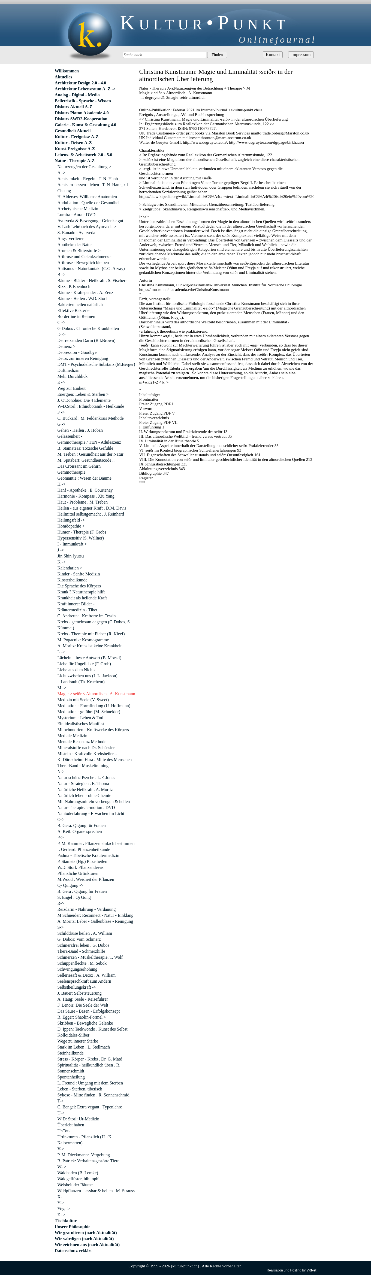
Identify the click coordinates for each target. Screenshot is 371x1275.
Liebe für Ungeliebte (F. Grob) (84, 663)
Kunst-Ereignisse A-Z (75, 148)
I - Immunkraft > (72, 544)
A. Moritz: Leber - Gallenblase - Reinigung (95, 921)
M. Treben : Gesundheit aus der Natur (90, 454)
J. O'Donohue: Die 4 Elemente (84, 400)
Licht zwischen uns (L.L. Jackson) (87, 675)
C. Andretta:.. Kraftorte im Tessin (87, 616)
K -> (62, 562)
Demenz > (67, 346)
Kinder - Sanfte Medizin (79, 574)
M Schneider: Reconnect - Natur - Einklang (96, 915)
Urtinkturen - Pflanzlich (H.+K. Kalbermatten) (85, 1140)
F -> (61, 412)
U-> (61, 1113)
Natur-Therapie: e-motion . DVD (86, 807)
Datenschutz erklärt (73, 1250)
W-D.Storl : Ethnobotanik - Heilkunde (91, 406)
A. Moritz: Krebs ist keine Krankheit (90, 645)
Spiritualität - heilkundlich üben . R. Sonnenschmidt (89, 1068)
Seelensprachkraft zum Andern (84, 981)
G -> (62, 424)
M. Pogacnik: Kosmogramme (83, 640)
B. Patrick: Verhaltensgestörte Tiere (88, 1160)
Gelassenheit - (70, 436)
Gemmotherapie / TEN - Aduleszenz (89, 442)
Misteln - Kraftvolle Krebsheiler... (87, 753)
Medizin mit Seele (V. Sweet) (83, 699)
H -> (62, 484)
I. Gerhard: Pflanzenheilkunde (84, 849)
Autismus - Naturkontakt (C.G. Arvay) (91, 268)
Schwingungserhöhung (78, 969)
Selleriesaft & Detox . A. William (87, 975)
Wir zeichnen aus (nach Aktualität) (87, 1244)
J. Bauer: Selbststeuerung (80, 993)
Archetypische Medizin (78, 208)
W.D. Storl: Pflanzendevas (81, 867)
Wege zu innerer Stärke (78, 1041)
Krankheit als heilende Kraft (82, 598)
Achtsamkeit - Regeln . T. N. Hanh (88, 178)
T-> (61, 1101)
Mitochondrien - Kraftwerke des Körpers (93, 729)
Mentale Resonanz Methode (82, 741)
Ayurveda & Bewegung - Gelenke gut (90, 220)
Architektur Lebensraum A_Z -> (85, 89)
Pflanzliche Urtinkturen (78, 873)
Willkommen (67, 71)
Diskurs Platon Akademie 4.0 (82, 113)
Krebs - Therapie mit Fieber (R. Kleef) (91, 634)
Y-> (61, 1202)
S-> (61, 927)
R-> (61, 903)
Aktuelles (63, 77)
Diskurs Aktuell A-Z (73, 107)
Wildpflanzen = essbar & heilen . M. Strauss (96, 1190)
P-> (61, 837)
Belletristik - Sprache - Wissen (83, 101)
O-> (61, 819)
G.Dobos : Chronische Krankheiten (88, 328)
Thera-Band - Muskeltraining (83, 765)
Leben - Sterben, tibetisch (80, 1089)
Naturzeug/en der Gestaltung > (84, 166)
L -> (61, 651)
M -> (62, 687)
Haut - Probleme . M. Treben (83, 502)
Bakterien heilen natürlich (80, 304)
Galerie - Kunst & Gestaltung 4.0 (85, 124)
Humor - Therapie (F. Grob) (82, 532)
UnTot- (64, 1131)
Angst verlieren (71, 238)
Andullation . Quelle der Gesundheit (89, 202)
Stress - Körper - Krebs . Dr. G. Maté (90, 1059)
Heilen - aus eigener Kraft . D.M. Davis (92, 508)
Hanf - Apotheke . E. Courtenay (85, 490)
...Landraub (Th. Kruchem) (81, 681)
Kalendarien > (70, 568)
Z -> (61, 1214)
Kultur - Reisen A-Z (73, 142)
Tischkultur (66, 1220)
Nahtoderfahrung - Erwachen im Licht (91, 813)
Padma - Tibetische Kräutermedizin (88, 855)
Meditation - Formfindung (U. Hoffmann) (94, 705)
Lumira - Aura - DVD (77, 214)
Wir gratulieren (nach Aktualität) (86, 1232)
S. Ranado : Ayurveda (76, 232)
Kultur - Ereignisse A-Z (77, 136)
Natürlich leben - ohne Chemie (84, 795)
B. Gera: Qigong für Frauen (82, 825)
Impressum (300, 54)
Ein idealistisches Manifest (81, 723)
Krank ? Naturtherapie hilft (81, 592)
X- (60, 1196)
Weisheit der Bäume (75, 1184)
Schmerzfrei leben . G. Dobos (83, 945)
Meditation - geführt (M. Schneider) (89, 711)
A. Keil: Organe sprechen (80, 831)
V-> (61, 1149)
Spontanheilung (71, 1077)
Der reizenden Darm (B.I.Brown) (87, 340)
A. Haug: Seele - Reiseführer (83, 999)
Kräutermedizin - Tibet (78, 610)
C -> (61, 322)
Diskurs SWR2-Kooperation (81, 119)
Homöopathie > (71, 526)
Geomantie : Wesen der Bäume (84, 478)
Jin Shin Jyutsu (71, 556)
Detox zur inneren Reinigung (83, 358)
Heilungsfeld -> (71, 520)
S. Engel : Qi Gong (74, 897)
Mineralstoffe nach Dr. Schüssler (86, 747)
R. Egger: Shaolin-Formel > (82, 1017)
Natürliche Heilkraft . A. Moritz (85, 789)
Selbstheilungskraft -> (77, 987)
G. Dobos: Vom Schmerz (79, 939)
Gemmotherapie (72, 472)
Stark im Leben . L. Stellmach (84, 1047)
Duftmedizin (69, 370)
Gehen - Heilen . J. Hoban (80, 430)
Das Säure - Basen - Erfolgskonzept (89, 1011)
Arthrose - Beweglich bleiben (83, 262)
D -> (62, 334)
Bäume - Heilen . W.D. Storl (82, 298)
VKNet (311, 1270)
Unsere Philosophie (73, 1226)
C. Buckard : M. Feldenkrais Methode (91, 418)
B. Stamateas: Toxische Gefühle (85, 448)
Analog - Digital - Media (77, 95)
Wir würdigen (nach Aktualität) (84, 1238)
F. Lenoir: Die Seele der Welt (83, 1005)
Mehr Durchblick (73, 376)
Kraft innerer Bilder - (76, 604)
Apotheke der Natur (75, 244)
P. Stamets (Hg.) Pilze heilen (82, 861)
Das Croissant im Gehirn (79, 466)
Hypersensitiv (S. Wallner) (81, 538)
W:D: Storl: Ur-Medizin (78, 1119)
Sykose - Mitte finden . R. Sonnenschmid (93, 1095)
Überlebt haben (71, 1125)
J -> (61, 550)
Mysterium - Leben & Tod (80, 717)
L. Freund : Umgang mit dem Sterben (90, 1083)
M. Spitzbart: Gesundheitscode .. (86, 460)
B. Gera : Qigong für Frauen (82, 891)
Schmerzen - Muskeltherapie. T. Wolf (90, 957)
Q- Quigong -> (70, 885)
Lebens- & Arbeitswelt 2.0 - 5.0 (83, 154)
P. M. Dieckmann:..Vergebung (84, 1155)
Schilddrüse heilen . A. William (85, 933)
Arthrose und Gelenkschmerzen (85, 256)
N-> (61, 771)
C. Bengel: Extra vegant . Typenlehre (90, 1107)
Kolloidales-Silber (73, 1035)
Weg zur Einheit (72, 388)
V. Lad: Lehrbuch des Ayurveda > (87, 226)
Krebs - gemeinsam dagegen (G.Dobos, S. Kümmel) (94, 625)
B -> (61, 274)
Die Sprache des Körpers (79, 586)
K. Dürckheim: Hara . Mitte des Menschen (95, 759)
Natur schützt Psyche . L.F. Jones (86, 777)
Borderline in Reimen (76, 316)
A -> (61, 172)
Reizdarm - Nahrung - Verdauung (87, 909)
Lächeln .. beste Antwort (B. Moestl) (90, 657)
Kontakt (273, 54)
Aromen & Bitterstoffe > (79, 250)
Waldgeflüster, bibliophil (79, 1178)
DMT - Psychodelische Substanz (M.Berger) (96, 364)
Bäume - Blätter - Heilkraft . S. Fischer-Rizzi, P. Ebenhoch (92, 283)
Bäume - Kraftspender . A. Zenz (85, 292)
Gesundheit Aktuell (73, 130)
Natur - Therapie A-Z (75, 160)
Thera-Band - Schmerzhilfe (81, 951)
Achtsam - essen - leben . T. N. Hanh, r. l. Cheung (93, 187)
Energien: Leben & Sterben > (83, 394)
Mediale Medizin (73, 735)
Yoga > (64, 1208)
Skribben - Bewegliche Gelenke (85, 1023)
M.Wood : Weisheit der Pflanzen (86, 879)
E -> (61, 382)
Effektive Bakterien (75, 310)
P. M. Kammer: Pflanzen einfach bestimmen (96, 843)
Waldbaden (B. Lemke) (78, 1172)
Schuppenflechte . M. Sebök (82, 963)
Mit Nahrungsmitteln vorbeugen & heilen (94, 801)
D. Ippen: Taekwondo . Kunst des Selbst (93, 1029)
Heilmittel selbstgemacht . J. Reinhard (91, 514)
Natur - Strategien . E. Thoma (83, 783)
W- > (62, 1166)
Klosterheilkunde (73, 580)
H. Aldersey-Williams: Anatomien (87, 196)
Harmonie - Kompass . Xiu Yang (86, 496)
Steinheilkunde (71, 1053)
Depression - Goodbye (77, 352)
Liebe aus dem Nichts (76, 669)
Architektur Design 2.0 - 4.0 (80, 83)
